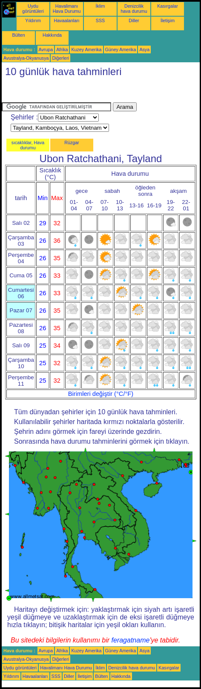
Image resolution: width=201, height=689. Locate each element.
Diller (134, 20)
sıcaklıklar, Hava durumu (28, 145)
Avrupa (46, 49)
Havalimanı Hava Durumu (67, 8)
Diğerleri (60, 58)
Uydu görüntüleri (32, 8)
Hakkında (52, 35)
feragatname (131, 640)
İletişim (168, 20)
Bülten (18, 35)
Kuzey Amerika (86, 49)
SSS (100, 20)
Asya (144, 49)
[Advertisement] (70, 91)
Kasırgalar (167, 6)
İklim (100, 6)
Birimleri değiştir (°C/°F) (100, 393)
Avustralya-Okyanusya (26, 58)
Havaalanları (67, 20)
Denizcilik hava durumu (134, 8)
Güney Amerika (120, 49)
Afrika (62, 49)
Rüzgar (71, 142)
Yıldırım (33, 20)
